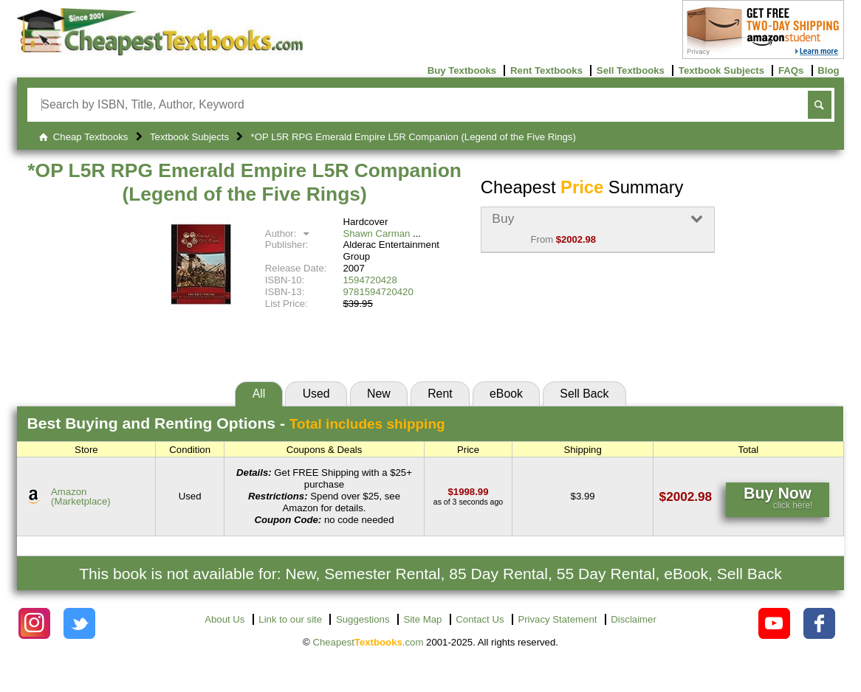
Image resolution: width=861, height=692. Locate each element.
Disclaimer (633, 619)
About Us (224, 619)
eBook (506, 393)
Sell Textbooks (631, 70)
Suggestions (363, 619)
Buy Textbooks (462, 70)
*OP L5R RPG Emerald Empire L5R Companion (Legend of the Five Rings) (244, 182)
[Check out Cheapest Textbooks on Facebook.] (819, 624)
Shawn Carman (376, 233)
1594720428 (370, 280)
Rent (440, 393)
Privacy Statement (557, 619)
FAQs (790, 70)
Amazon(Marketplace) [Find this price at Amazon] (81, 496)
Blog (828, 70)
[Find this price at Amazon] (468, 491)
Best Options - (236, 423)
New (379, 393)
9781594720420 (378, 291)
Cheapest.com (367, 642)
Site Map (422, 619)
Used (316, 393)
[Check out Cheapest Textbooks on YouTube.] (774, 624)
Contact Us (480, 619)
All (259, 393)
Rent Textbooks (546, 70)
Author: (289, 233)
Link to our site (290, 619)
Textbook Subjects (721, 70)
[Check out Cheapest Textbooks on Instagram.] (34, 624)
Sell (584, 393)
